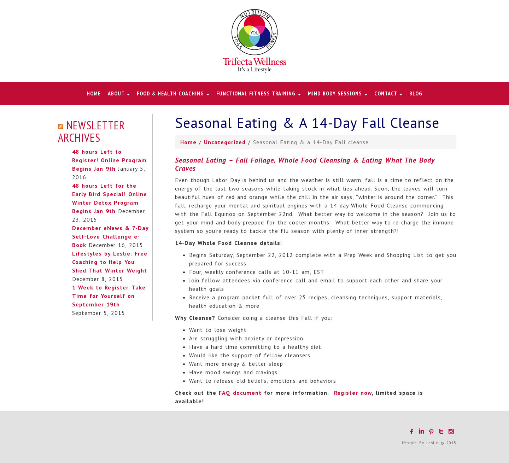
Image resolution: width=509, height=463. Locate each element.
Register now (353, 392)
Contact (388, 93)
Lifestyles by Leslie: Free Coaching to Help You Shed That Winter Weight (109, 262)
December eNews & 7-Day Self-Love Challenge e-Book (110, 236)
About (119, 93)
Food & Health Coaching (173, 93)
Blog (415, 93)
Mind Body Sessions (337, 93)
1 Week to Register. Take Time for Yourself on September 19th (109, 296)
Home (94, 93)
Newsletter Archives (91, 131)
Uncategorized (225, 142)
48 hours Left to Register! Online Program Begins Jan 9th (109, 160)
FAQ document (240, 392)
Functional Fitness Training (258, 93)
